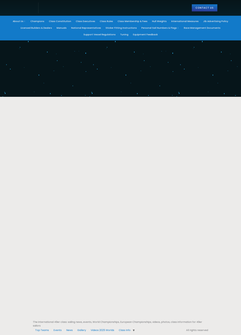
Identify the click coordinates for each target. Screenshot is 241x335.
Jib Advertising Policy (218, 21)
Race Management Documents (204, 28)
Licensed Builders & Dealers (34, 28)
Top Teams (42, 330)
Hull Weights (160, 21)
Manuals (60, 28)
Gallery (81, 330)
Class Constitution (58, 21)
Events (57, 330)
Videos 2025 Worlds (102, 330)
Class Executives (84, 21)
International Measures (186, 21)
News (69, 330)
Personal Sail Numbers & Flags (161, 28)
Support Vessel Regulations (99, 34)
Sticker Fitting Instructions (121, 28)
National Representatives (85, 28)
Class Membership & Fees (132, 21)
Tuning (124, 34)
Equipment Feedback (145, 34)
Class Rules (106, 21)
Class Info (124, 330)
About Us (17, 21)
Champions (35, 21)
